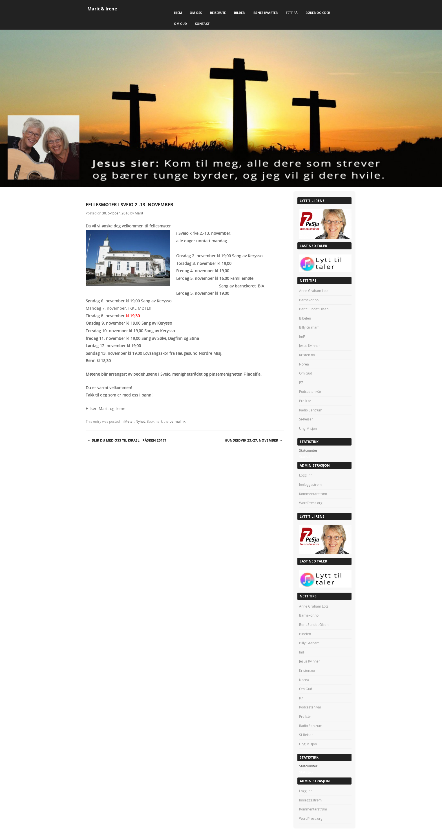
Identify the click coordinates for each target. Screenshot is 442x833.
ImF (302, 336)
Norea (304, 364)
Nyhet (140, 421)
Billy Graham (309, 327)
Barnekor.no (309, 300)
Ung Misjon (308, 428)
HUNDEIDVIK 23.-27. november (253, 440)
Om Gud (180, 23)
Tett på (292, 12)
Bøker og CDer (318, 12)
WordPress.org (310, 502)
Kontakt (202, 23)
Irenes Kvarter (265, 12)
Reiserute (218, 12)
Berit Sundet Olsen (313, 309)
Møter (129, 421)
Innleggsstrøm (310, 484)
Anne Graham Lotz (313, 290)
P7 (301, 382)
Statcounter (308, 450)
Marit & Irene (102, 9)
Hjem (178, 12)
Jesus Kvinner (309, 345)
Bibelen (305, 318)
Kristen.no (307, 355)
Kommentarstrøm (313, 493)
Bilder (239, 12)
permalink (177, 421)
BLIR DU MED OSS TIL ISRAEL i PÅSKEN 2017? (126, 440)
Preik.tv (305, 400)
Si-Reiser (306, 419)
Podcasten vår (310, 391)
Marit (139, 213)
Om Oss (196, 12)
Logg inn (305, 475)
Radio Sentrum (310, 410)
